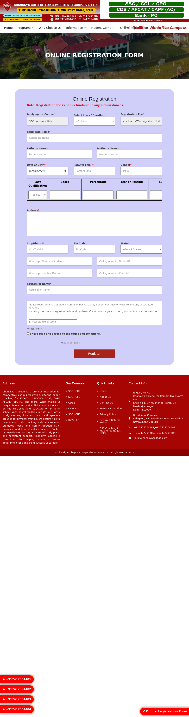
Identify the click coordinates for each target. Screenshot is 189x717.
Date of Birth (36, 165)
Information (76, 28)
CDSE (71, 402)
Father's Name (37, 148)
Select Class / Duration (89, 115)
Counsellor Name (39, 283)
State (125, 243)
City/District (35, 243)
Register (94, 353)
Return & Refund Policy (110, 421)
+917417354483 (144, 433)
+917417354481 (144, 427)
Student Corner (103, 28)
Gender (126, 165)
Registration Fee (132, 114)
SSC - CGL (74, 391)
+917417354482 (165, 427)
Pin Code (80, 243)
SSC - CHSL (75, 414)
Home (8, 28)
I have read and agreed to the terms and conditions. (94, 331)
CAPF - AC (74, 408)
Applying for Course (41, 114)
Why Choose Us (50, 28)
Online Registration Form (164, 711)
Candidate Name (39, 131)
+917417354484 (165, 433)
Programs (25, 28)
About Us (105, 397)
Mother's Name (108, 148)
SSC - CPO (74, 397)
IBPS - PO (73, 420)
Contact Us (106, 402)
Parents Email (83, 165)
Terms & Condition (111, 408)
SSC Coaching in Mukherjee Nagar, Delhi (110, 430)
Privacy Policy (108, 414)
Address (33, 210)
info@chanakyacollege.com (150, 438)
